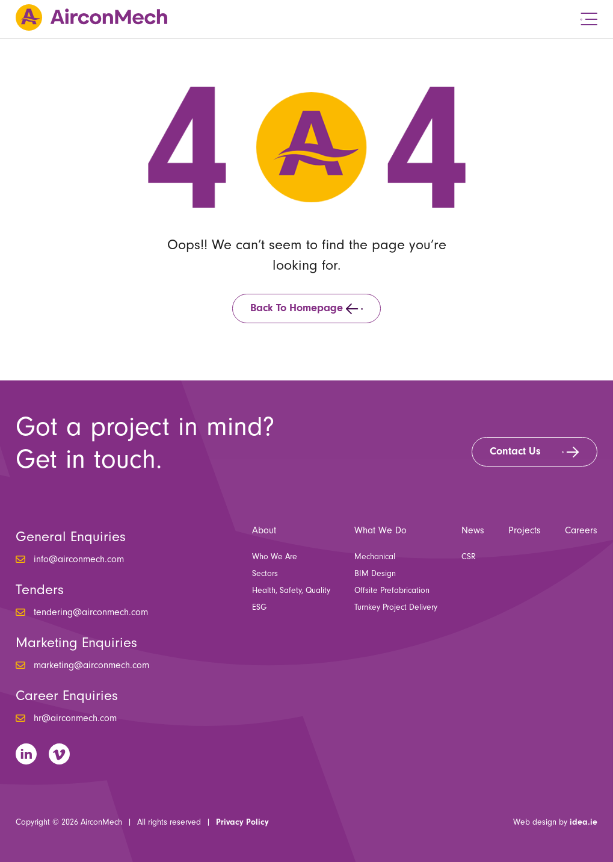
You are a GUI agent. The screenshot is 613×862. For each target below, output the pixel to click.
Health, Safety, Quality (291, 590)
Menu (589, 19)
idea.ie (583, 822)
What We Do (380, 530)
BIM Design (375, 573)
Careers (581, 530)
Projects (524, 530)
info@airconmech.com (79, 559)
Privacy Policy (242, 822)
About (264, 530)
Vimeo (59, 753)
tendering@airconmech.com (91, 612)
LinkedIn (26, 753)
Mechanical (374, 557)
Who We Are (274, 557)
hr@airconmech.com (75, 718)
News (472, 530)
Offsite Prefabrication (392, 590)
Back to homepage (296, 308)
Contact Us (515, 451)
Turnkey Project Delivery (395, 607)
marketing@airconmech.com (91, 665)
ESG (259, 607)
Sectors (265, 573)
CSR (468, 557)
